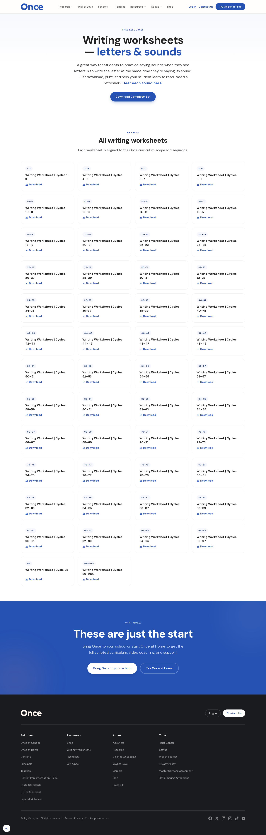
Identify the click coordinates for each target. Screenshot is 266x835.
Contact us (206, 6)
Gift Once (73, 763)
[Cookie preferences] (6, 828)
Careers (117, 771)
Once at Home (29, 749)
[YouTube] (243, 818)
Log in (192, 6)
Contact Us (234, 713)
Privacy (78, 818)
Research (66, 6)
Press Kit (118, 785)
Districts (26, 756)
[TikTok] (237, 818)
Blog (115, 778)
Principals (26, 763)
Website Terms (168, 756)
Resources (138, 6)
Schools (104, 6)
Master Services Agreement (176, 771)
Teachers (26, 771)
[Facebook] (210, 818)
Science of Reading (124, 756)
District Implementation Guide (39, 778)
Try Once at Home (159, 668)
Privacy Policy (167, 763)
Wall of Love (85, 6)
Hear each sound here (142, 83)
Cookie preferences (97, 818)
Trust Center (166, 742)
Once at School (30, 742)
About (156, 6)
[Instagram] (230, 818)
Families (120, 6)
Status (163, 749)
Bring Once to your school (112, 668)
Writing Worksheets (79, 749)
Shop (170, 6)
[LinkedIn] (223, 818)
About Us (118, 742)
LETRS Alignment (31, 792)
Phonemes (73, 756)
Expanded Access (31, 799)
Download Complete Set (133, 97)
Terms (68, 818)
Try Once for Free (230, 6)
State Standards (31, 785)
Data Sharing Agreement (174, 778)
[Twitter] (217, 818)
